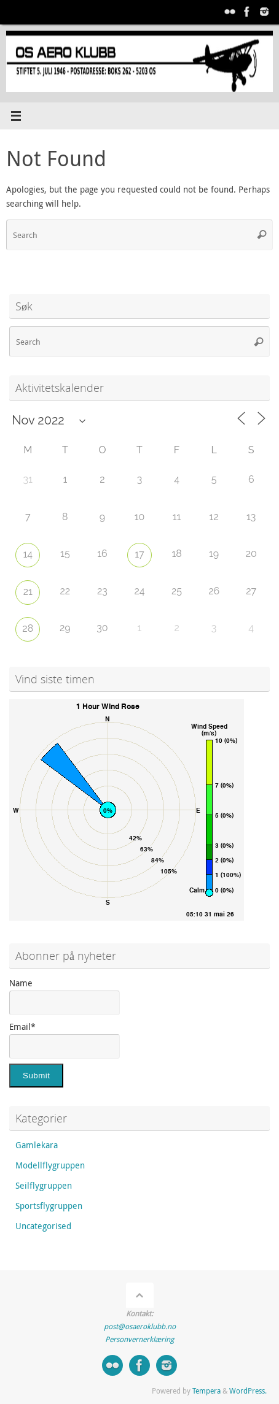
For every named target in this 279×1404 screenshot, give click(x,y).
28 (27, 628)
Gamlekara (36, 1145)
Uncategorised (43, 1226)
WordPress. (248, 1391)
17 (139, 554)
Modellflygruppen (50, 1165)
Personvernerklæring (139, 1339)
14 (28, 554)
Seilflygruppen (43, 1185)
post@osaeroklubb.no (140, 1326)
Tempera (206, 1391)
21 (28, 591)
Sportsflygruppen (48, 1205)
